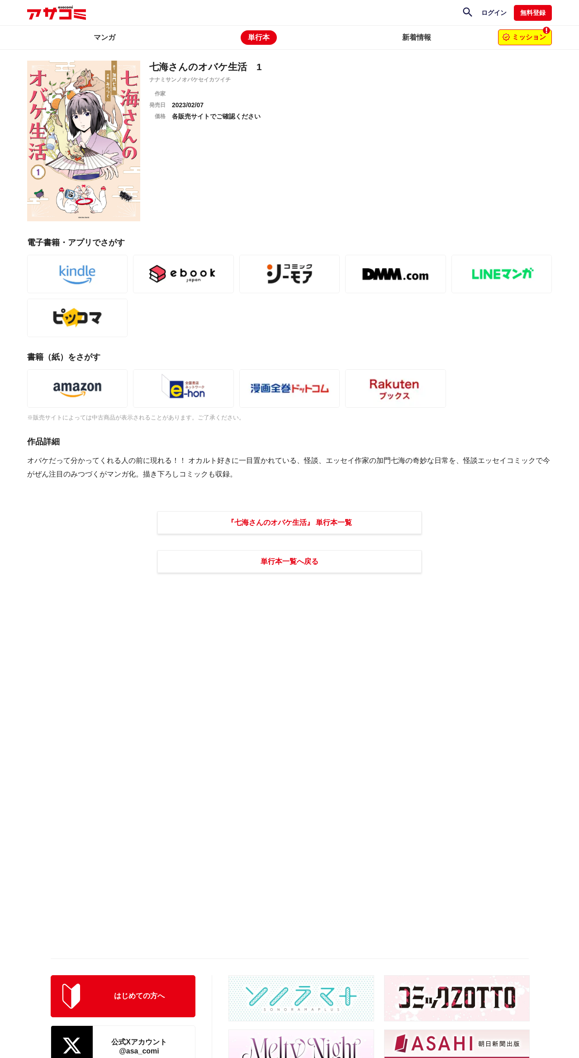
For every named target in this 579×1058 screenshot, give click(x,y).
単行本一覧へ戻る (289, 561)
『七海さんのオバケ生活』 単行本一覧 (289, 522)
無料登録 (533, 12)
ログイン (494, 13)
